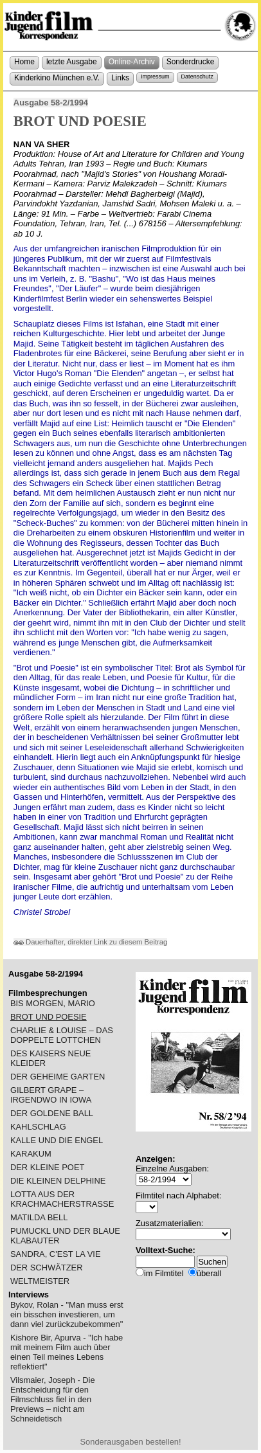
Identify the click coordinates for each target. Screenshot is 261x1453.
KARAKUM (30, 1154)
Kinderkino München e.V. (57, 77)
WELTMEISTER (39, 1281)
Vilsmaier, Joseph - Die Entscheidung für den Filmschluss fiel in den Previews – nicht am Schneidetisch (52, 1399)
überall (209, 1273)
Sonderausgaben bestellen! (130, 1442)
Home (24, 61)
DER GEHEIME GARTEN (57, 1076)
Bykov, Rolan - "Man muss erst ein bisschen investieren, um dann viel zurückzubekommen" (66, 1314)
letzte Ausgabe (71, 61)
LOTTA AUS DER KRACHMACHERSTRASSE (62, 1199)
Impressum (155, 76)
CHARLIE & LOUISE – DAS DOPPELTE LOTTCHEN (61, 1035)
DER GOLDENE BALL (51, 1113)
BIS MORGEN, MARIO (52, 1003)
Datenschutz (197, 76)
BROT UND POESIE (48, 1017)
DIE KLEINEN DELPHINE (57, 1181)
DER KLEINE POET (47, 1167)
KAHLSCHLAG (38, 1127)
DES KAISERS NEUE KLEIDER (50, 1058)
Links (120, 77)
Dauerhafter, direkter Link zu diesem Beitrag (91, 942)
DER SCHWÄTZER (46, 1267)
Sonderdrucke (190, 61)
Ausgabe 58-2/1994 (51, 102)
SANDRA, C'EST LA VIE (55, 1254)
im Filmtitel (164, 1273)
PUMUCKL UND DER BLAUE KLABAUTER (65, 1235)
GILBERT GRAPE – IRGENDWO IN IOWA (50, 1095)
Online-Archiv (132, 61)
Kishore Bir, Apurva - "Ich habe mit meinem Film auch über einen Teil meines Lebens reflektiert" (66, 1352)
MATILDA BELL (39, 1217)
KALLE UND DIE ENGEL (56, 1140)
